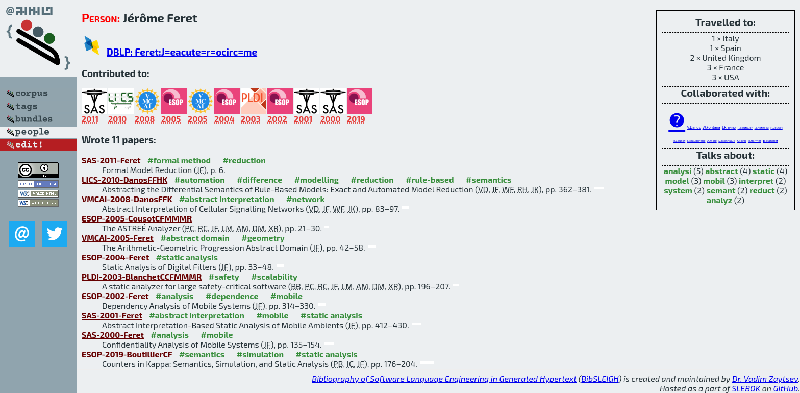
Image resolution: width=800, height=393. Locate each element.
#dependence (232, 296)
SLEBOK (746, 388)
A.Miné (712, 140)
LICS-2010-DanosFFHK (124, 179)
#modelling (316, 179)
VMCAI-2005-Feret (118, 237)
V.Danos (694, 127)
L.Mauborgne (696, 140)
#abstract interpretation (226, 199)
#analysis (175, 296)
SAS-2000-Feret (113, 334)
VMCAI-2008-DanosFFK (127, 199)
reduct (761, 190)
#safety (224, 276)
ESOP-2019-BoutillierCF (127, 354)
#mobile (286, 296)
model (677, 180)
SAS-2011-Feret (111, 160)
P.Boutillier (745, 127)
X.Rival (741, 140)
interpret (756, 180)
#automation (199, 179)
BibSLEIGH (599, 378)
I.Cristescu (762, 127)
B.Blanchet (770, 140)
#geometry (263, 237)
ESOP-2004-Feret (115, 257)
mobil (714, 180)
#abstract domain (194, 237)
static (763, 171)
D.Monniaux (726, 140)
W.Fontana (711, 127)
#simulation (260, 354)
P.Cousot (776, 127)
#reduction (243, 160)
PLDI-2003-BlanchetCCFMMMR (142, 276)
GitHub (785, 388)
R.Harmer (754, 140)
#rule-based (430, 179)
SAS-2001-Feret (112, 315)
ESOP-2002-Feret (115, 296)
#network (305, 199)
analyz (719, 200)
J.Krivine (729, 127)
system (678, 190)
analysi (678, 171)
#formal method (179, 160)
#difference (259, 179)
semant (721, 190)
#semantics (488, 179)
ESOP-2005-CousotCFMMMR (137, 218)
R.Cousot (679, 140)
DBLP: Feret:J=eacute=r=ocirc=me (182, 52)
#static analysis (187, 257)
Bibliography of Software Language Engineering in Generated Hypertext (444, 378)
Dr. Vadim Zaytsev (765, 378)
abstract (721, 171)
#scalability (274, 276)
